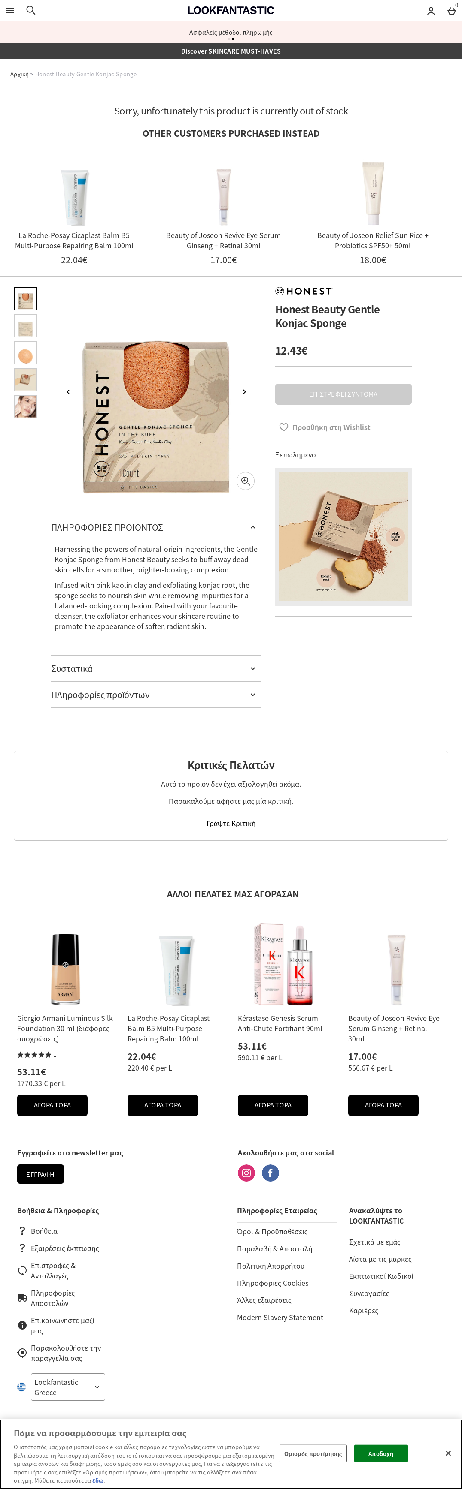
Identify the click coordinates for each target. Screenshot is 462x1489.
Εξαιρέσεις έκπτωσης (58, 1248)
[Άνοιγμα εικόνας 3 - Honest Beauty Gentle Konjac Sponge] (25, 352)
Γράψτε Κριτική (231, 823)
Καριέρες (363, 1310)
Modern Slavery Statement (280, 1317)
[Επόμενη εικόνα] (244, 392)
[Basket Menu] (451, 10)
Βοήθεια (37, 1231)
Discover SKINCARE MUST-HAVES (231, 51)
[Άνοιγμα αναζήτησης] (31, 10)
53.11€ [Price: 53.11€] (31, 1071)
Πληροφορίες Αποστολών (46, 1297)
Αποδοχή (380, 1453)
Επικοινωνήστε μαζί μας (55, 1325)
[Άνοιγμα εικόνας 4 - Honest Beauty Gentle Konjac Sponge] (25, 379)
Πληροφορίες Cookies (272, 1283)
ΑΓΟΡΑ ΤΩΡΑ (61, 1107)
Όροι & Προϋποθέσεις (272, 1231)
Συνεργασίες (369, 1293)
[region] (231, 1454)
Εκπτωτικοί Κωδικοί (381, 1276)
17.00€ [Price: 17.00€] (362, 1056)
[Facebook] (270, 1178)
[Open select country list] (68, 1387)
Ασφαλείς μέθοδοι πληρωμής (231, 32)
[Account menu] (431, 10)
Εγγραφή (40, 1174)
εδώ (97, 1480)
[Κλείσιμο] (448, 1453)
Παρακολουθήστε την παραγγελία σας (59, 1352)
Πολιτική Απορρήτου (270, 1265)
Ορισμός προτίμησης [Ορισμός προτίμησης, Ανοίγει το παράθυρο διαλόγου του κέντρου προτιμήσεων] (313, 1453)
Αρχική (19, 74)
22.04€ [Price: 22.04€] (142, 1056)
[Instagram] (246, 1178)
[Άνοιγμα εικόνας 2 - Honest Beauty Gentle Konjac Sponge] (25, 325)
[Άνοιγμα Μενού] (10, 10)
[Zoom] (246, 481)
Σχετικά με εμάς (374, 1241)
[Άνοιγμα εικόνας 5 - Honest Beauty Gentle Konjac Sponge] (25, 406)
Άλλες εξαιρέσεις (264, 1300)
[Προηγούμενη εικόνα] (68, 392)
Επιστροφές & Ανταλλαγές (46, 1270)
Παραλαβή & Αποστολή (274, 1248)
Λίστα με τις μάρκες (380, 1259)
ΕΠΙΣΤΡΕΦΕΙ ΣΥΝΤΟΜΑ (343, 394)
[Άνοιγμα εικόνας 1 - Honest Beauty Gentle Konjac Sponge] (25, 298)
